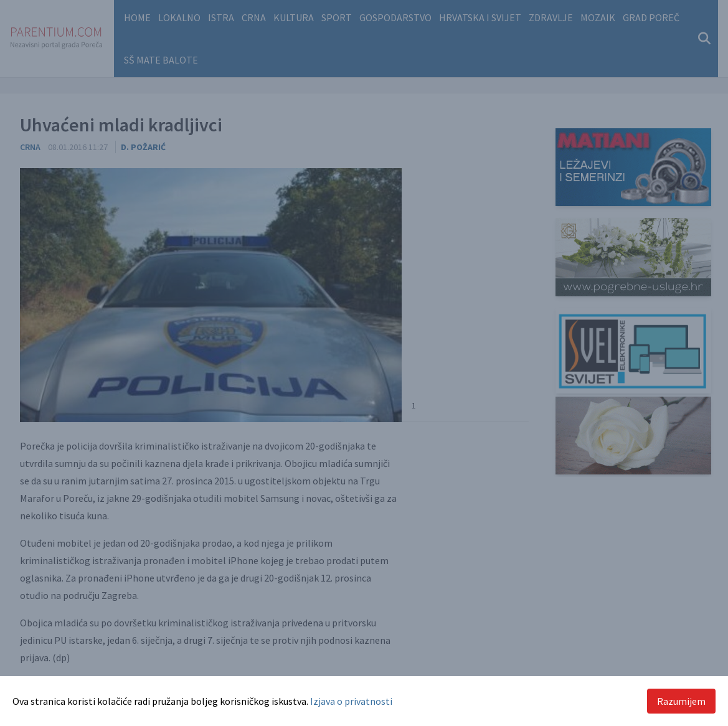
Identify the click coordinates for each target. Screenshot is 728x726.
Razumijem (681, 701)
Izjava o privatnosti (351, 701)
